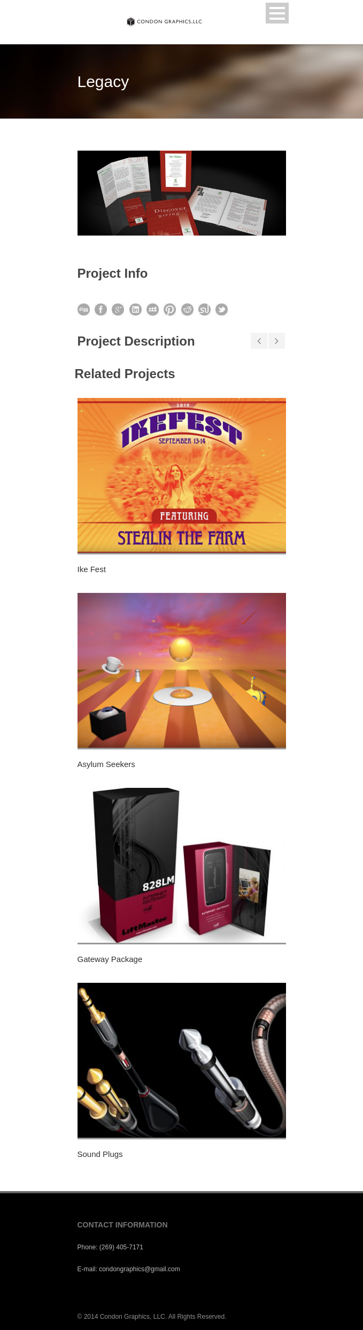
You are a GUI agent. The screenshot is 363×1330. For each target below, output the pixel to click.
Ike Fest (92, 569)
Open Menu (277, 13)
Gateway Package (110, 959)
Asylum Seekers (106, 764)
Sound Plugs (100, 1154)
